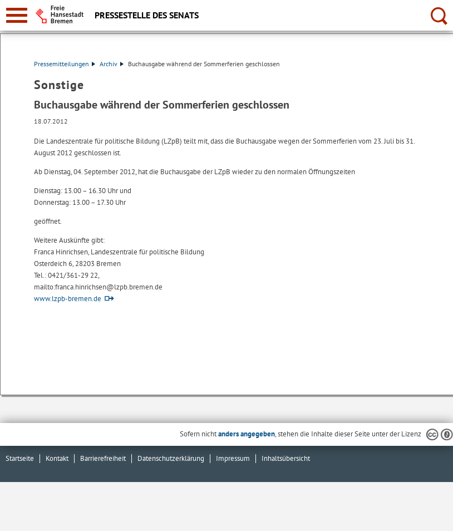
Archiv (112, 64)
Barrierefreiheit (103, 458)
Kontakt (57, 458)
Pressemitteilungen (64, 64)
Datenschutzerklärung (170, 458)
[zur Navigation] (16, 15)
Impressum (233, 458)
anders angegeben (246, 434)
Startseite (20, 458)
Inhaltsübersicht (286, 458)
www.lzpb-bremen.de (67, 298)
